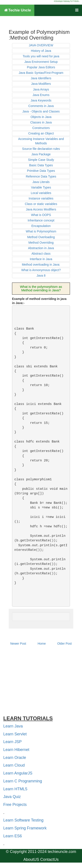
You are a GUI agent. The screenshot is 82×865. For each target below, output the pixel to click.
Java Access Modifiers (41, 209)
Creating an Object (41, 133)
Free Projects (15, 804)
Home (42, 643)
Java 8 (41, 275)
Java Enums (41, 95)
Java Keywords (41, 100)
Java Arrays (41, 89)
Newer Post (18, 643)
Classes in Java (41, 122)
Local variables (41, 193)
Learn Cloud (14, 765)
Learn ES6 (12, 836)
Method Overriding (41, 242)
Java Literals (41, 182)
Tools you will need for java (41, 56)
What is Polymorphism (41, 231)
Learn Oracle (14, 757)
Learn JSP (12, 742)
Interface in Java (41, 259)
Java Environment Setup (41, 61)
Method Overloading (41, 237)
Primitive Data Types (41, 170)
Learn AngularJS (17, 773)
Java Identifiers (41, 78)
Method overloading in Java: (41, 264)
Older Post (64, 643)
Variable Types (41, 187)
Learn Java (13, 726)
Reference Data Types (41, 176)
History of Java (41, 51)
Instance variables (41, 198)
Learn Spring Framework (25, 828)
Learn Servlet (15, 734)
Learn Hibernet (16, 749)
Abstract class (41, 253)
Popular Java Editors (41, 67)
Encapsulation (41, 226)
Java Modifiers (41, 83)
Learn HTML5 (15, 789)
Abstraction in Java (41, 248)
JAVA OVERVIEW (41, 45)
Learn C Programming (22, 781)
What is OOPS (41, 215)
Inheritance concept (41, 220)
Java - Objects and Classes (40, 111)
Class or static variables (41, 204)
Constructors (41, 128)
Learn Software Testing (23, 820)
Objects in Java (41, 117)
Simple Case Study (41, 159)
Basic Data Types (41, 165)
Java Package (41, 154)
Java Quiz (12, 796)
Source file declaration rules (41, 149)
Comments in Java (41, 106)
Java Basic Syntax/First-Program (41, 72)
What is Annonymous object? (41, 270)
